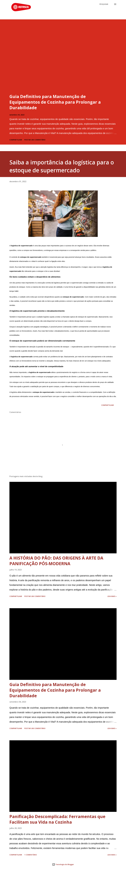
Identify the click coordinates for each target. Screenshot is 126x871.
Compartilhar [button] (15, 140)
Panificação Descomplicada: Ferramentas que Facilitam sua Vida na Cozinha (57, 819)
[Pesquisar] (103, 4)
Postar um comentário (34, 140)
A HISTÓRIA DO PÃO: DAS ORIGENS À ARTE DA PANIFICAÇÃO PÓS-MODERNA (56, 560)
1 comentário (30, 855)
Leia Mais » (112, 596)
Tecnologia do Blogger (63, 864)
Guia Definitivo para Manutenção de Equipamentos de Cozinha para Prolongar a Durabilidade (55, 102)
